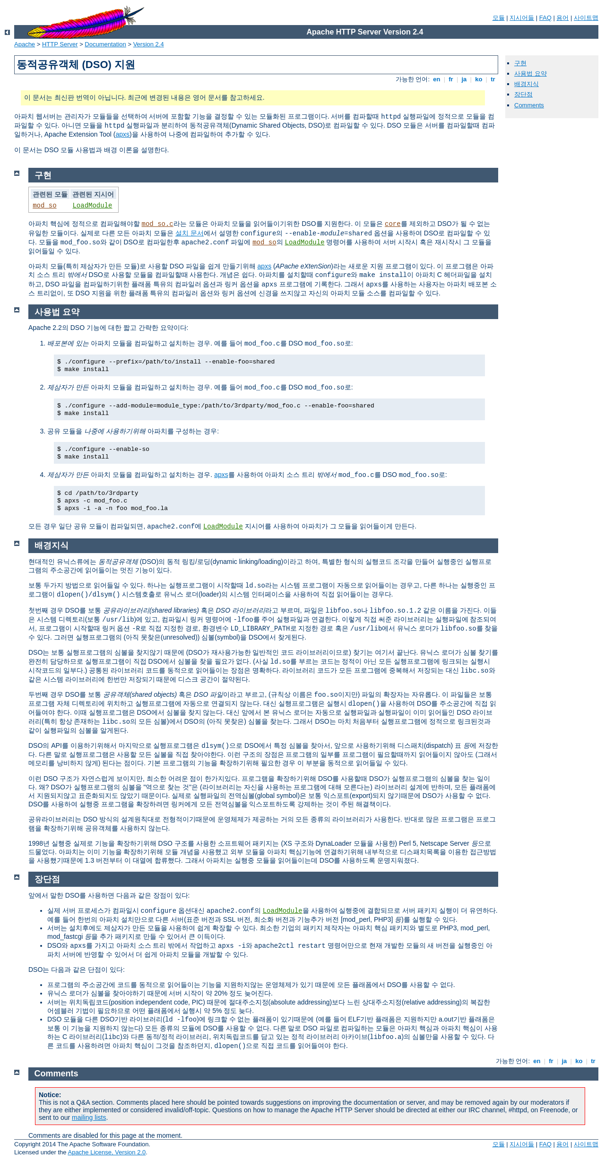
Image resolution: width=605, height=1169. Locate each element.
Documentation (105, 44)
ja (464, 79)
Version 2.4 (148, 44)
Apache (24, 44)
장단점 (523, 94)
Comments (529, 105)
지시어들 (522, 17)
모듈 (499, 17)
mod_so (44, 205)
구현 (520, 63)
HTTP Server (60, 44)
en (437, 79)
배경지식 (526, 83)
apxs (123, 134)
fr (451, 79)
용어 (562, 17)
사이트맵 (586, 17)
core (393, 224)
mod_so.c (157, 224)
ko (479, 79)
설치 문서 (189, 233)
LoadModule (92, 205)
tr (493, 79)
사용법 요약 (530, 73)
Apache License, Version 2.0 (107, 1152)
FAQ (545, 17)
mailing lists (89, 1117)
